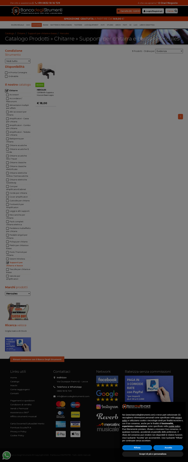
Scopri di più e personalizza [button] (152, 454)
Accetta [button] (168, 447)
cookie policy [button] (174, 426)
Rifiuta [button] (137, 447)
